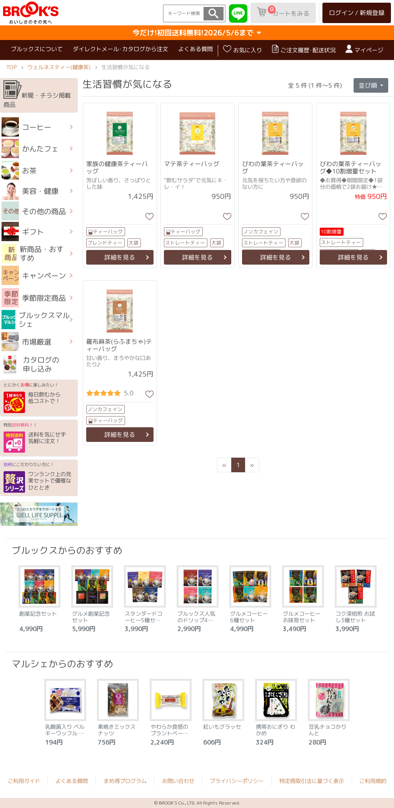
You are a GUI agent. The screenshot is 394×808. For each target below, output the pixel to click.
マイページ (364, 49)
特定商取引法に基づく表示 (311, 781)
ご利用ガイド (24, 781)
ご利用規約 (372, 781)
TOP (11, 67)
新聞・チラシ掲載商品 (37, 94)
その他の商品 (34, 211)
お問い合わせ (178, 781)
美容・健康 (30, 190)
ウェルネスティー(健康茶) (58, 67)
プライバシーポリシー (237, 781)
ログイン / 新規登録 (356, 12)
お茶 (19, 170)
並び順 (369, 85)
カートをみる (283, 11)
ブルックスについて (37, 49)
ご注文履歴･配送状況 (304, 49)
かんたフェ (30, 148)
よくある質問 (195, 49)
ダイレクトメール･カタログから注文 (120, 49)
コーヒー (26, 127)
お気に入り (242, 49)
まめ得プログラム (125, 781)
